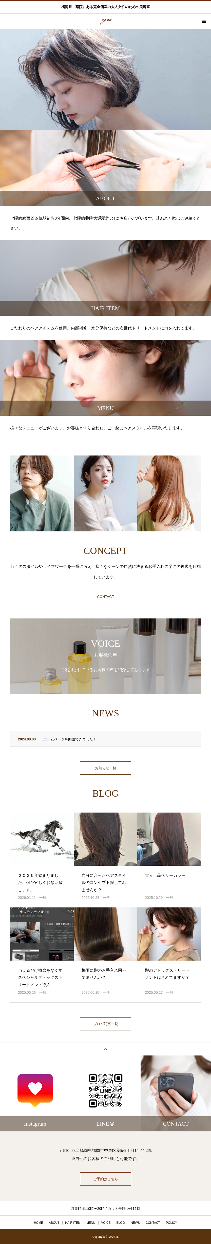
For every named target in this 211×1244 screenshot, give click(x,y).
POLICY (171, 1222)
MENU (90, 1222)
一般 (42, 898)
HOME (38, 1222)
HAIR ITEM (73, 1222)
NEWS (135, 1222)
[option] (105, 79)
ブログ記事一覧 (105, 1024)
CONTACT (105, 597)
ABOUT (54, 1222)
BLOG (121, 1222)
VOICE (105, 1222)
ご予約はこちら (105, 1179)
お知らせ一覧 (105, 768)
